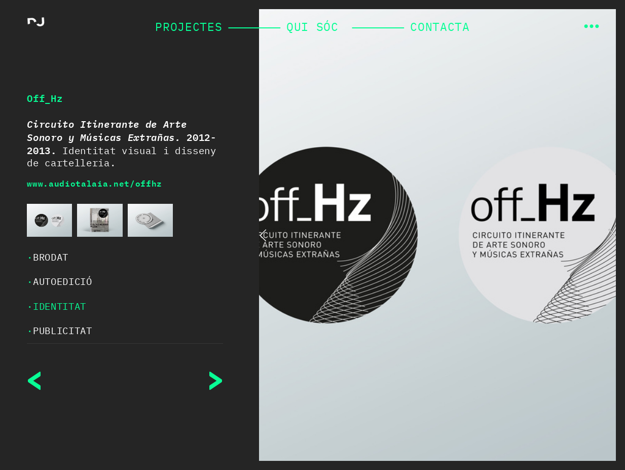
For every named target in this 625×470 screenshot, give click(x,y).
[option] (437, 235)
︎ (591, 26)
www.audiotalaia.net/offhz (94, 183)
